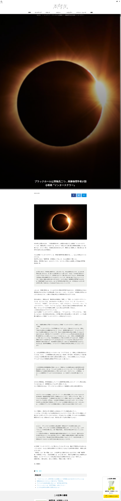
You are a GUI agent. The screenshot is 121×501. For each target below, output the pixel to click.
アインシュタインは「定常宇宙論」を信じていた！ (51, 485)
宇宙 (36, 471)
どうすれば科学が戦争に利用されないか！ (48, 487)
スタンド (48, 12)
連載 (91, 12)
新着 (29, 12)
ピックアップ (38, 12)
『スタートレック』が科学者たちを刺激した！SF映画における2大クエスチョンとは (60, 479)
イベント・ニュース (81, 12)
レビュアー (69, 12)
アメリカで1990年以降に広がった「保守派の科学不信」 (52, 483)
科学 (40, 471)
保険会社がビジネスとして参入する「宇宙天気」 (50, 481)
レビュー (58, 12)
